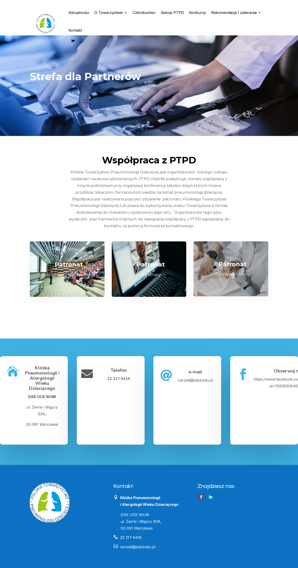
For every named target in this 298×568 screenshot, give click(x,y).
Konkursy (197, 12)
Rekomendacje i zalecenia (234, 12)
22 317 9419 (118, 378)
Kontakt (75, 30)
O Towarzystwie (108, 12)
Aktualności (78, 12)
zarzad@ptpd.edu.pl (134, 546)
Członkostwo (144, 12)
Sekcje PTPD (172, 12)
